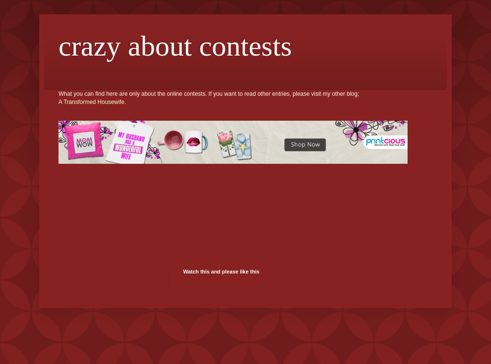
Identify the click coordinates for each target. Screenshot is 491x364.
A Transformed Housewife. (92, 102)
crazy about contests (175, 46)
